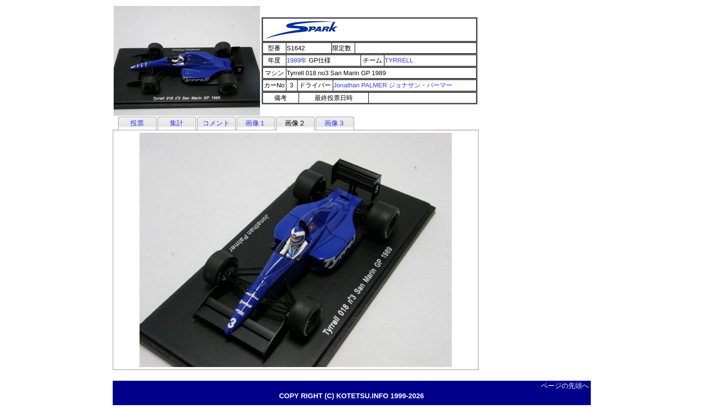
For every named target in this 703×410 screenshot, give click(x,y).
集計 (176, 123)
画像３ (334, 123)
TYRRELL (399, 60)
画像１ (255, 123)
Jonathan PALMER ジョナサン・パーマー (393, 85)
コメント (216, 123)
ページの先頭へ (565, 386)
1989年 (297, 60)
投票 (137, 123)
